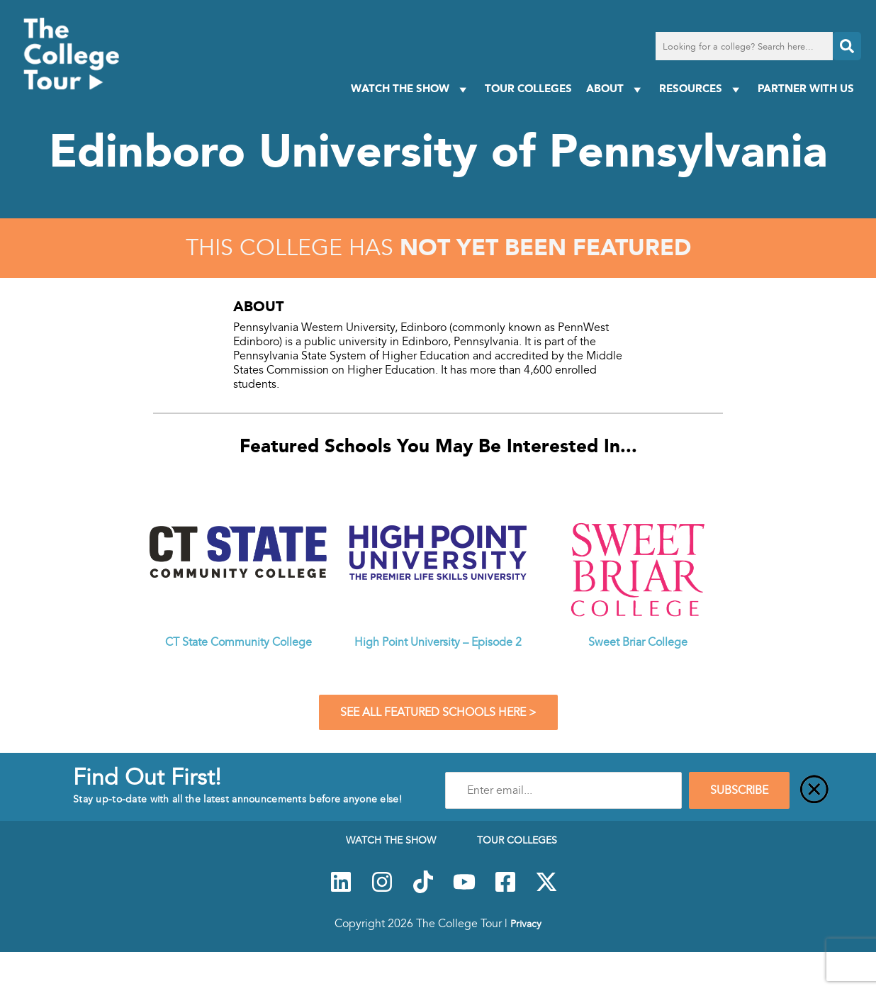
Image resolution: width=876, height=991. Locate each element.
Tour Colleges (528, 88)
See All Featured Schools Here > (438, 712)
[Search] (847, 46)
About (615, 89)
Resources (701, 89)
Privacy (525, 923)
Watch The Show (411, 89)
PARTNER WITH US (806, 88)
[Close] (814, 790)
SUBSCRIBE (739, 790)
